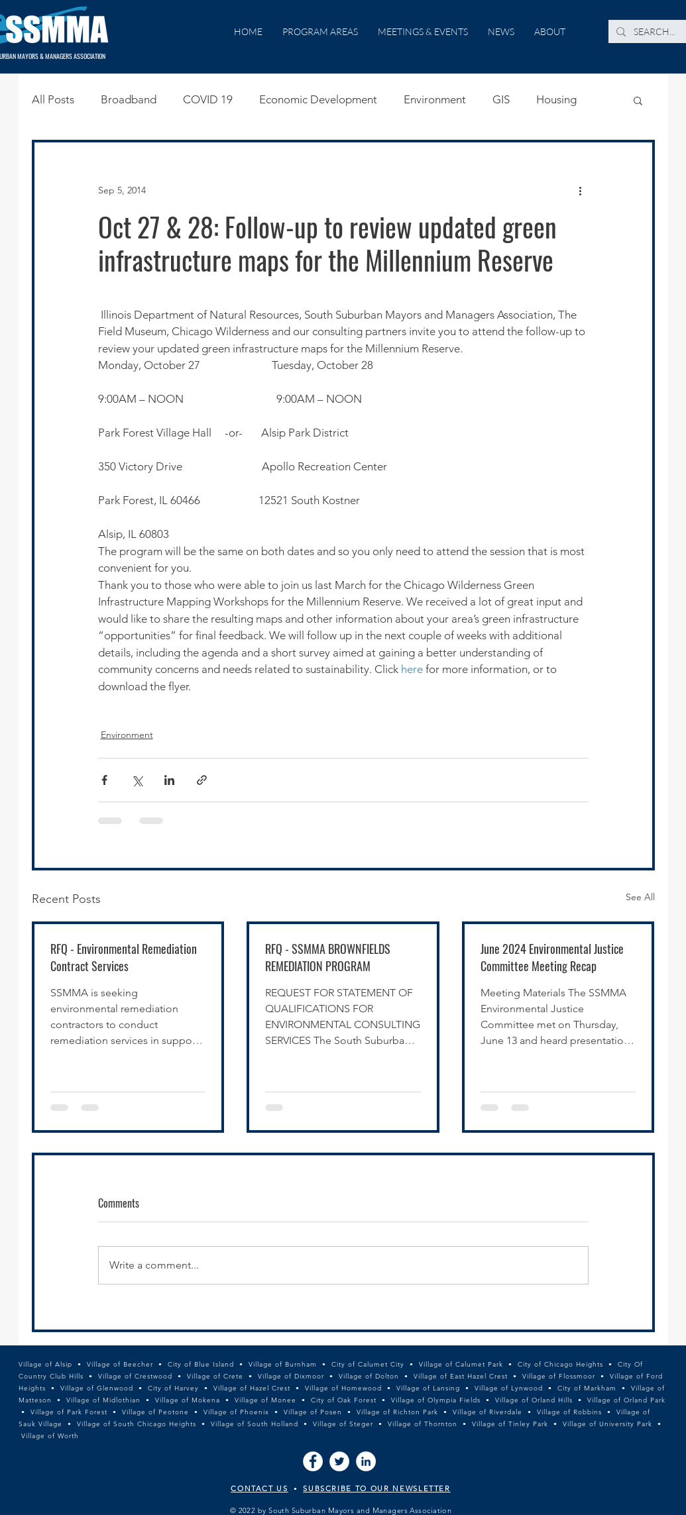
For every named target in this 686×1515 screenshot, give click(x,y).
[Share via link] (202, 780)
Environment (435, 99)
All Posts (53, 99)
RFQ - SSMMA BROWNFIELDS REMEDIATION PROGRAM (327, 957)
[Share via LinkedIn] (169, 780)
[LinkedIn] (366, 1461)
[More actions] (581, 190)
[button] (638, 100)
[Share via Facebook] (104, 780)
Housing (556, 99)
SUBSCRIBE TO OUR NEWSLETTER (377, 1488)
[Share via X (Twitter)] (137, 780)
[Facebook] (313, 1461)
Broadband (128, 99)
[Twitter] (339, 1461)
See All (640, 897)
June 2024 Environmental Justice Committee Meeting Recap (552, 957)
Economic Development (318, 99)
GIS (501, 99)
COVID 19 (208, 99)
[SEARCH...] (655, 32)
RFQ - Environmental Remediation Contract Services (123, 957)
